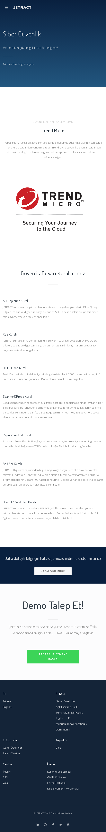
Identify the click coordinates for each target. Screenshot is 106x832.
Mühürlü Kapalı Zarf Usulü (71, 724)
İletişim (7, 771)
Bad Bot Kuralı (12, 463)
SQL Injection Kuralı (16, 301)
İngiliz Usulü (63, 718)
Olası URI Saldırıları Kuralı (19, 502)
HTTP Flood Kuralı (15, 368)
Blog (58, 747)
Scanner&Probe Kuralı (17, 396)
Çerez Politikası (56, 783)
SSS (5, 777)
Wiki (5, 783)
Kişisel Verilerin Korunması (63, 788)
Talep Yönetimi (11, 753)
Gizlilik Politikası (56, 777)
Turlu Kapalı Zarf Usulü (69, 712)
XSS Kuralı (10, 334)
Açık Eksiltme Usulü (67, 707)
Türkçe (7, 701)
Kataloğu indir (53, 571)
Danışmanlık (63, 729)
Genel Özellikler (65, 701)
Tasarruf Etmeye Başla (53, 656)
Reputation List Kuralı (17, 435)
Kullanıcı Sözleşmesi (59, 771)
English (7, 707)
